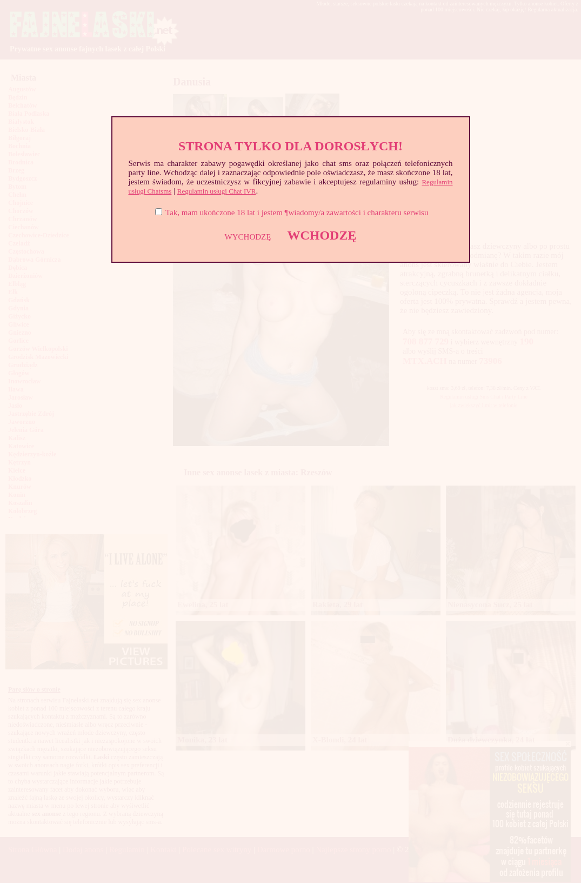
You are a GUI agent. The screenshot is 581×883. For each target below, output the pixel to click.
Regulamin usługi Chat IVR (216, 191)
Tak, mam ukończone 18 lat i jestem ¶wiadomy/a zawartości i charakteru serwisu (296, 212)
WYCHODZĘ (248, 237)
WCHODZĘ (321, 235)
